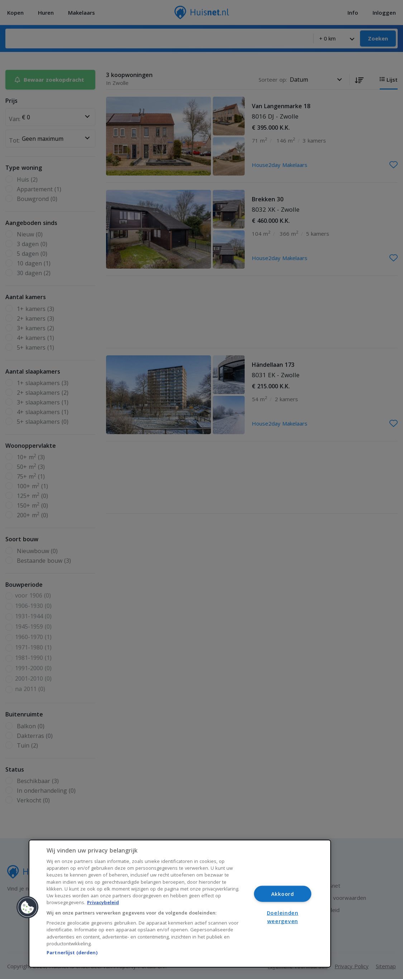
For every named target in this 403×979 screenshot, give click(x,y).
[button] (27, 907)
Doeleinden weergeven (282, 917)
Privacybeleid (103, 902)
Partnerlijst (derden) (72, 952)
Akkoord (282, 893)
